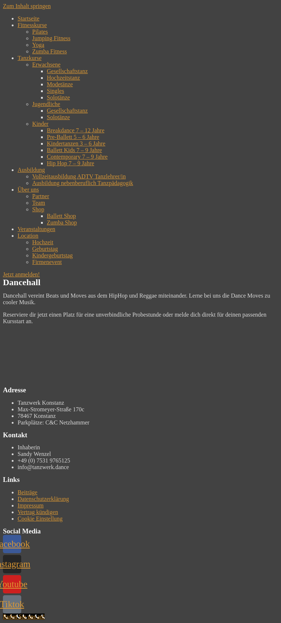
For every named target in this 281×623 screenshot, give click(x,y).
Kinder (40, 124)
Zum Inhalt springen (27, 6)
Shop (38, 209)
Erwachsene (46, 64)
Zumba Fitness (49, 51)
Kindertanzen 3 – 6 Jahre (76, 143)
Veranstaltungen (36, 229)
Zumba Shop (62, 222)
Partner (40, 196)
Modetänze (60, 84)
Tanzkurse (30, 58)
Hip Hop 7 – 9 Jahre (70, 163)
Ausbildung (31, 170)
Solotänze (58, 97)
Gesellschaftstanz (67, 71)
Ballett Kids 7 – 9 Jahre (74, 150)
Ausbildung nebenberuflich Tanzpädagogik (82, 183)
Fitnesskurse (32, 25)
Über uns (28, 189)
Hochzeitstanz (63, 78)
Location (28, 236)
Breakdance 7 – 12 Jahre (75, 130)
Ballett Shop (61, 216)
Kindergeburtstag (52, 255)
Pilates (40, 32)
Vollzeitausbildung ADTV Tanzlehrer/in (79, 176)
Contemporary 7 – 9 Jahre (77, 157)
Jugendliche (46, 104)
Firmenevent (47, 262)
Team (38, 203)
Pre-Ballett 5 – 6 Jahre (73, 137)
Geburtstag (45, 249)
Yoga (38, 45)
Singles (55, 91)
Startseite (29, 18)
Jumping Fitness (51, 38)
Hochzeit (42, 242)
